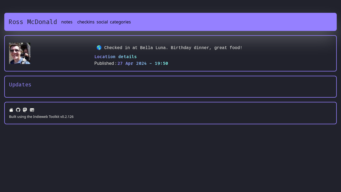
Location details (115, 56)
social (102, 22)
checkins (86, 22)
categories (120, 22)
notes (66, 22)
